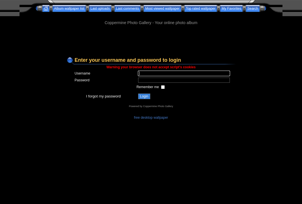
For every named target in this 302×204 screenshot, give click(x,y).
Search (252, 8)
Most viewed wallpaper (162, 8)
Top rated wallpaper (201, 8)
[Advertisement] (151, 14)
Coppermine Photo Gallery (158, 106)
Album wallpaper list (69, 8)
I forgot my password (103, 96)
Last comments (127, 8)
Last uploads (100, 8)
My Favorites (231, 8)
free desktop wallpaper (151, 118)
